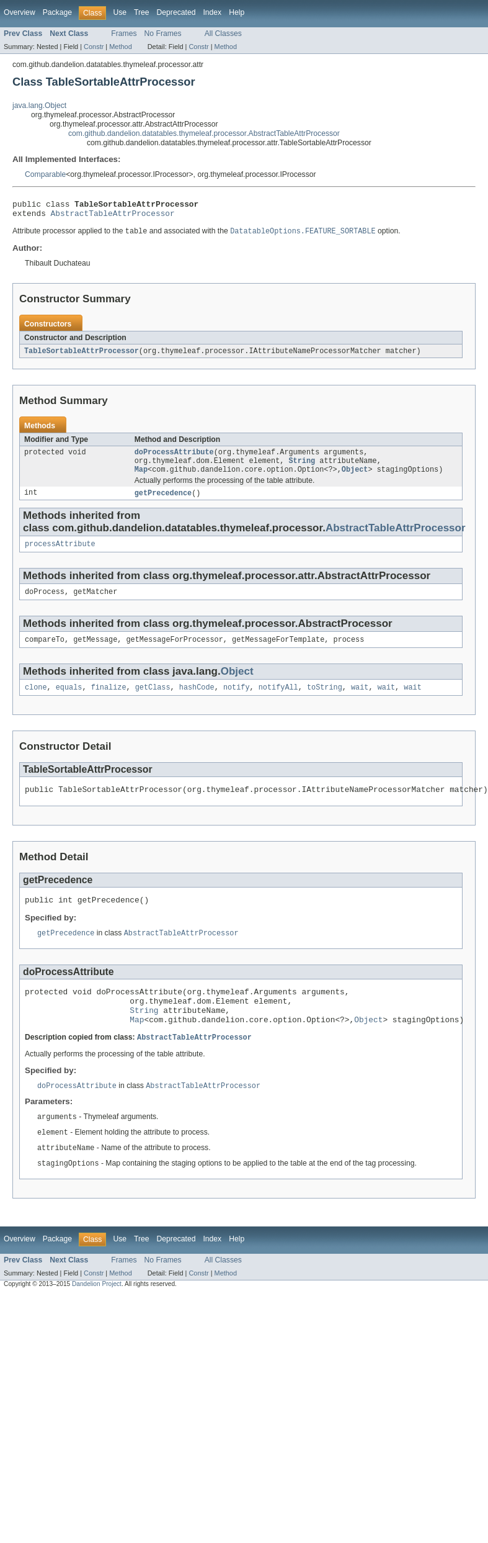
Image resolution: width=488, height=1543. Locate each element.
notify (236, 701)
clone (36, 701)
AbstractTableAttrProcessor (113, 216)
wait (359, 701)
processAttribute (60, 554)
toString (324, 701)
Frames (123, 33)
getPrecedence (163, 502)
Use (119, 12)
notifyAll (278, 701)
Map (141, 478)
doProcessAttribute (174, 458)
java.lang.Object (39, 105)
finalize (108, 701)
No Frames (163, 33)
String (301, 468)
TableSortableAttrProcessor (81, 356)
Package (57, 12)
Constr (94, 46)
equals (69, 701)
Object (355, 478)
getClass (153, 701)
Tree (141, 12)
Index (212, 12)
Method (120, 46)
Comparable (45, 174)
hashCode (197, 701)
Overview (19, 12)
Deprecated (176, 12)
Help (236, 12)
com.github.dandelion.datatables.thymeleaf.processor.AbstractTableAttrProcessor (204, 133)
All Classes (223, 33)
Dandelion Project (97, 1313)
